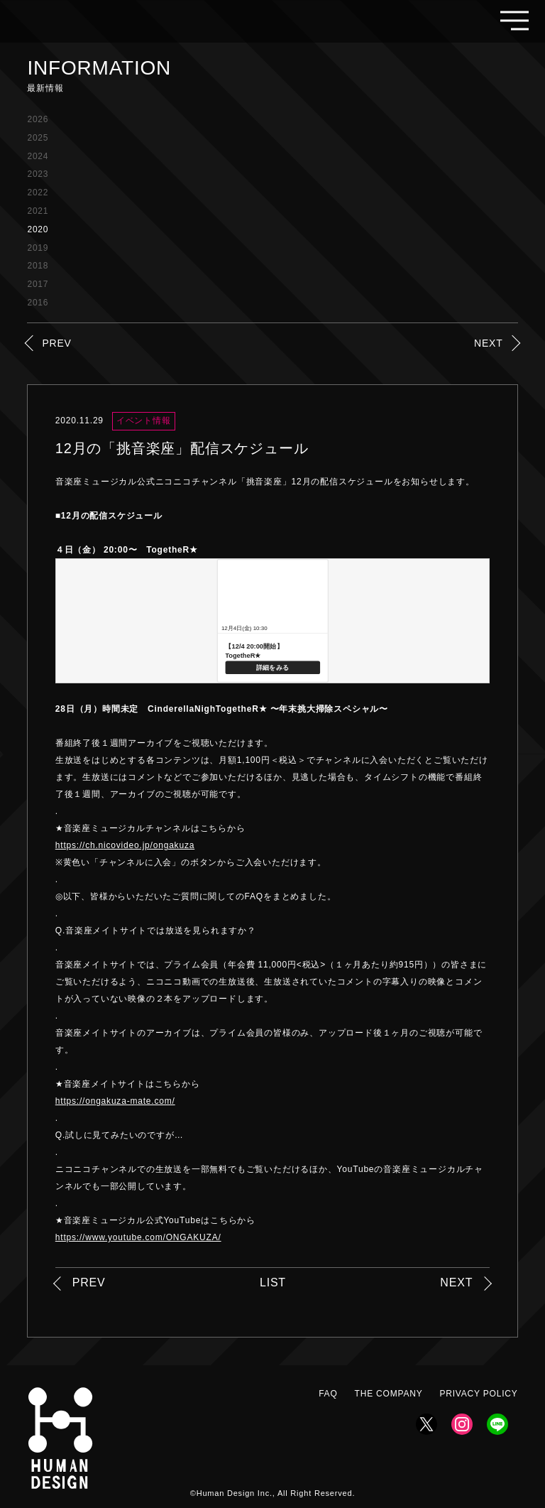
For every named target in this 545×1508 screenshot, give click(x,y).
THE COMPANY (389, 1394)
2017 (37, 284)
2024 (37, 156)
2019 (37, 248)
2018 (37, 266)
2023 (37, 174)
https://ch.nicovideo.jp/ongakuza (124, 845)
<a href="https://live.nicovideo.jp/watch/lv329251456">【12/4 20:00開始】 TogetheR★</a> (272, 620)
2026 (37, 119)
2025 (37, 138)
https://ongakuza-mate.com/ (115, 1101)
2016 (37, 303)
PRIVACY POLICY (478, 1394)
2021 (37, 211)
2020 (37, 229)
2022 (37, 192)
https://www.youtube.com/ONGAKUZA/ (138, 1237)
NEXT (488, 343)
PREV (56, 343)
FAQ (328, 1394)
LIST (273, 1282)
